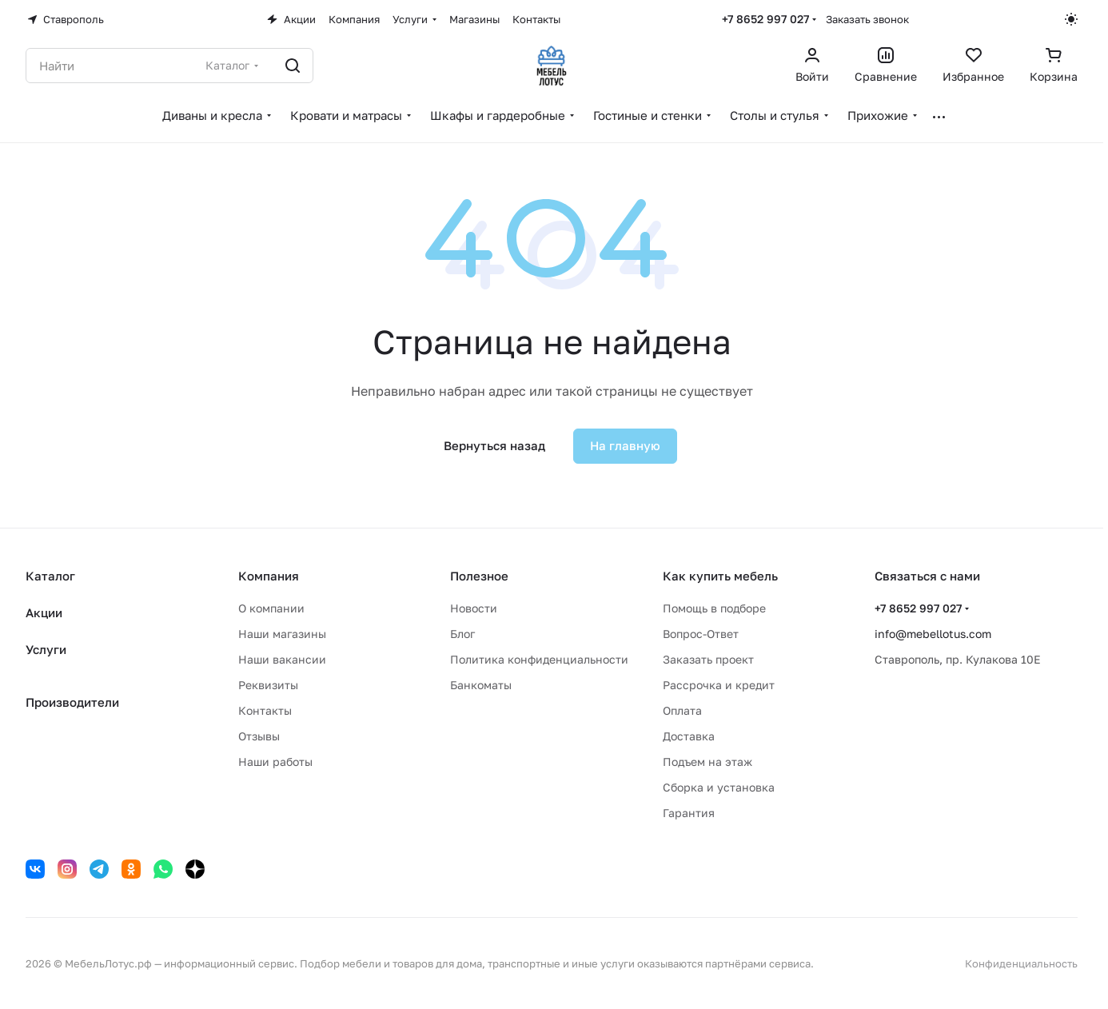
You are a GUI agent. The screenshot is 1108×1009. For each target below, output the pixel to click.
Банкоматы (481, 685)
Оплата (682, 710)
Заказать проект (708, 659)
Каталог (50, 575)
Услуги (46, 649)
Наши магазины (282, 633)
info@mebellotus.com (933, 633)
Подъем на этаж (707, 761)
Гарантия (689, 813)
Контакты (265, 710)
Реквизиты (268, 685)
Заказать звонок (867, 19)
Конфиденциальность (1021, 963)
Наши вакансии (282, 659)
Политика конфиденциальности (539, 659)
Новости (473, 608)
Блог (462, 633)
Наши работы (275, 761)
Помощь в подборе (714, 608)
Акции (44, 612)
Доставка (689, 736)
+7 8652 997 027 (765, 19)
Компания (268, 575)
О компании (271, 608)
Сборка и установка (719, 787)
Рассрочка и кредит (719, 685)
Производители (72, 702)
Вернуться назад (494, 445)
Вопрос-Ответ (701, 633)
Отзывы (259, 736)
